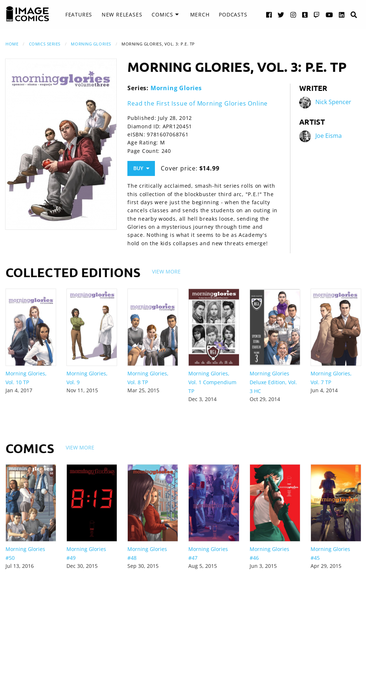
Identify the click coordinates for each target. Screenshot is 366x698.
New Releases (122, 14)
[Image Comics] (28, 14)
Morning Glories (91, 44)
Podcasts (233, 14)
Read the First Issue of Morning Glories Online (197, 103)
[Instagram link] (293, 14)
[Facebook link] (269, 14)
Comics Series (45, 44)
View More (166, 271)
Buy (141, 168)
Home (12, 44)
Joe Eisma (328, 136)
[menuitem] (78, 14)
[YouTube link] (329, 14)
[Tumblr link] (305, 14)
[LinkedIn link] (342, 14)
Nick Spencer (333, 102)
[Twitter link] (281, 14)
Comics (162, 14)
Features (78, 14)
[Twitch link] (317, 14)
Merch (200, 14)
